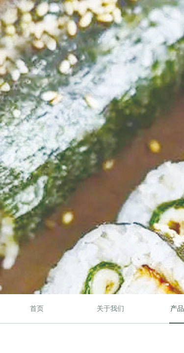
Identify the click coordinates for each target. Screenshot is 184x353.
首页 (37, 308)
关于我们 (110, 308)
